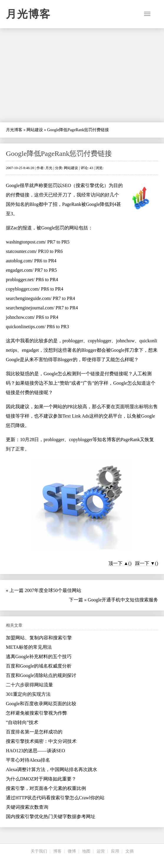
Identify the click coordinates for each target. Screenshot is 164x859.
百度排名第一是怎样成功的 (34, 731)
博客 (57, 851)
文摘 (129, 851)
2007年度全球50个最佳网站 (53, 590)
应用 (115, 851)
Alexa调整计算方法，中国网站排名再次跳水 (51, 769)
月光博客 (28, 14)
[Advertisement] (82, 75)
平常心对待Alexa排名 (28, 760)
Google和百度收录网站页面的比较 (41, 703)
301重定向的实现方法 (28, 694)
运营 (101, 851)
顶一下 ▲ (118, 563)
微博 (72, 851)
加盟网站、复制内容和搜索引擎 (39, 637)
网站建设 (34, 130)
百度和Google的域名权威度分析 (39, 665)
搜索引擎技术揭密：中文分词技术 (41, 741)
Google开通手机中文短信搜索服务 (123, 599)
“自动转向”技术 (22, 722)
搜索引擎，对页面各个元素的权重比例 (46, 788)
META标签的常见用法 (29, 647)
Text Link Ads (75, 415)
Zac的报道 (21, 227)
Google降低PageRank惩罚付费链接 (59, 153)
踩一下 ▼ (145, 563)
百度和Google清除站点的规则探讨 (41, 675)
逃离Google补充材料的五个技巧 (39, 656)
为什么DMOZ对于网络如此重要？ (41, 778)
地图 (86, 851)
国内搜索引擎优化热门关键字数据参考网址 (50, 816)
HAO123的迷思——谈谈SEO (35, 750)
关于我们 (39, 851)
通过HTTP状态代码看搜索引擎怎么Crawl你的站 (55, 797)
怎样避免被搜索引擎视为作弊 (36, 712)
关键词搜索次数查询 (27, 807)
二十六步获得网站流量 (29, 684)
